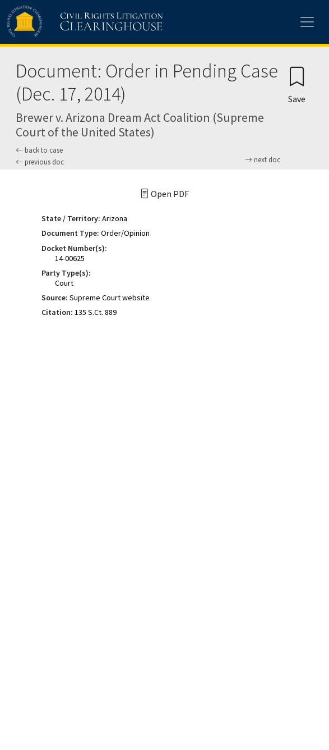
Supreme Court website (109, 297)
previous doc (40, 162)
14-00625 (70, 258)
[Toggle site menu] (307, 22)
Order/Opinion (125, 233)
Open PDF (164, 193)
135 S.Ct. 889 (96, 312)
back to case (39, 150)
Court (64, 283)
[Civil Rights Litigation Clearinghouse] (63, 22)
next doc (262, 160)
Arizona (114, 218)
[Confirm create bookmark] (296, 84)
